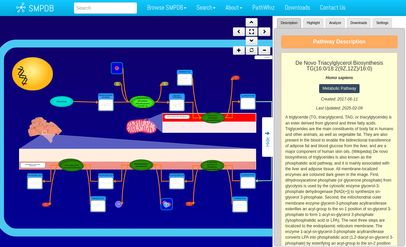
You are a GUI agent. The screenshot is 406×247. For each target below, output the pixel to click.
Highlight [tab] (313, 23)
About (234, 7)
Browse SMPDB (166, 7)
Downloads (297, 7)
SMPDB (41, 8)
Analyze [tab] (335, 23)
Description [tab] (289, 23)
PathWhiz (263, 7)
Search (206, 7)
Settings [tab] (382, 23)
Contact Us (333, 7)
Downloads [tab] (359, 23)
